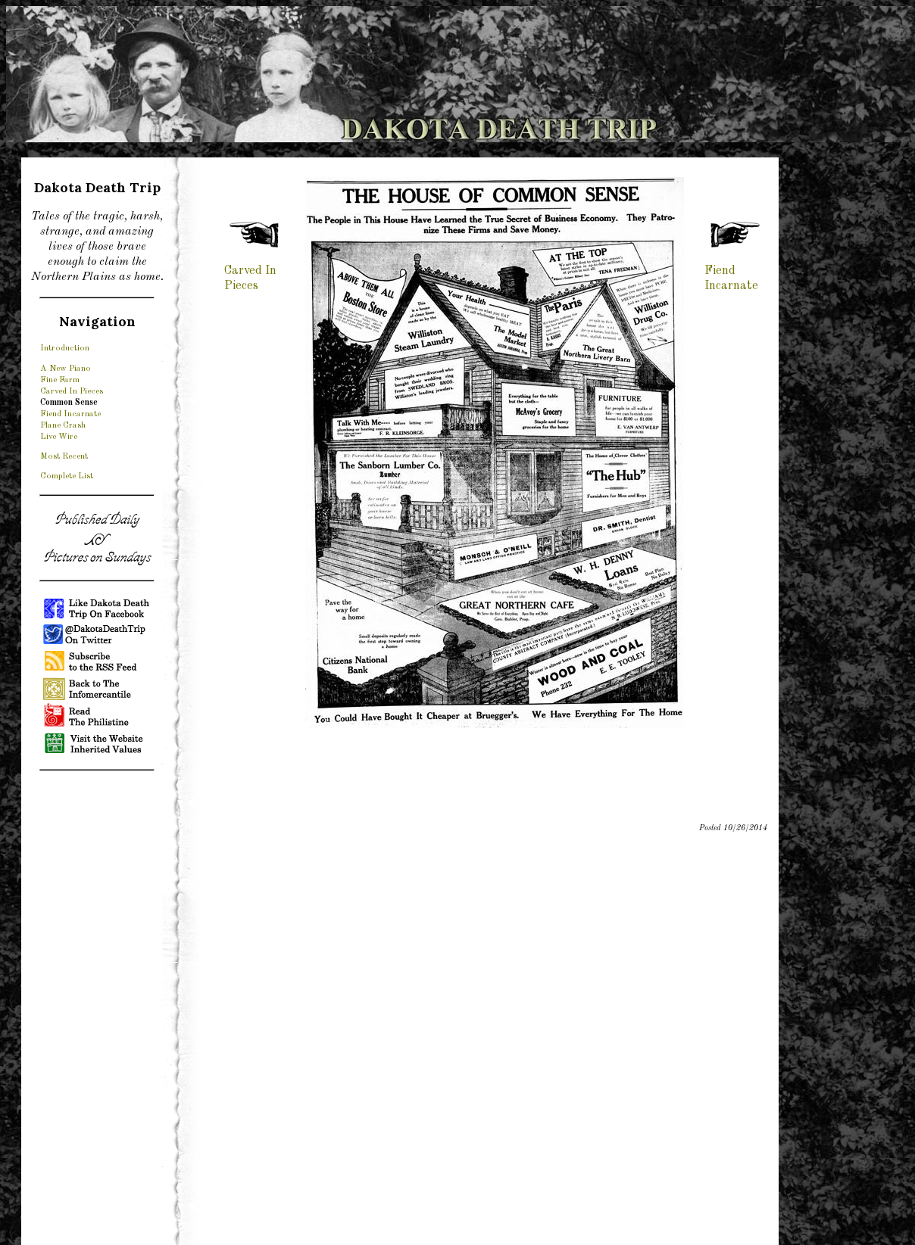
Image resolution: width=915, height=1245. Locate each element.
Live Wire (58, 436)
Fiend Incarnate (70, 414)
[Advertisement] (97, 1010)
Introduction (64, 348)
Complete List (66, 476)
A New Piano (65, 368)
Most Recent (64, 456)
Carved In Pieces (71, 391)
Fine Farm (60, 379)
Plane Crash (63, 425)
